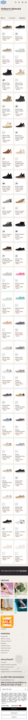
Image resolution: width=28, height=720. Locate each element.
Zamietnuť (14, 717)
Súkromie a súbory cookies (7, 671)
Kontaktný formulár (5, 650)
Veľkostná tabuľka (5, 655)
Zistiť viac (3, 703)
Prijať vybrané (14, 713)
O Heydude (3, 667)
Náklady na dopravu (5, 643)
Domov (2, 10)
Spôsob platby (4, 641)
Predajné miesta (4, 674)
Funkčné (3, 705)
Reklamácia (3, 648)
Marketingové (14, 705)
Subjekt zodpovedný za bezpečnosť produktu (11, 676)
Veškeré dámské (9, 10)
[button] (25, 2)
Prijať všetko (14, 709)
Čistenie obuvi (4, 657)
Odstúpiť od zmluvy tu (6, 646)
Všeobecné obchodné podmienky (8, 669)
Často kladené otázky (6, 653)
